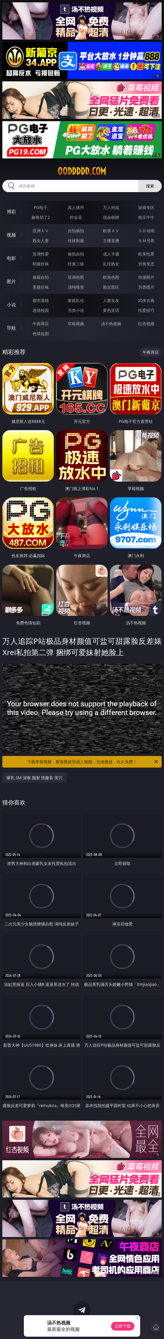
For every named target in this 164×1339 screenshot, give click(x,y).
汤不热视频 (111, 323)
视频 (11, 235)
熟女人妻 (41, 240)
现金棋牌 (111, 217)
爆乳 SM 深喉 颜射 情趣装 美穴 (34, 777)
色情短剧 (41, 333)
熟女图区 (111, 287)
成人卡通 (111, 254)
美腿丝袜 (41, 287)
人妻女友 (111, 300)
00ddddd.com (82, 171)
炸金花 (76, 217)
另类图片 (146, 287)
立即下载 (123, 1326)
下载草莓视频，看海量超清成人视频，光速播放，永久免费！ (93, 761)
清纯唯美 (76, 287)
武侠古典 (146, 300)
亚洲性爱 (41, 254)
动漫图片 (146, 277)
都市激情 (41, 300)
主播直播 (111, 240)
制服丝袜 (41, 264)
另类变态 (146, 264)
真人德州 (76, 207)
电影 (11, 258)
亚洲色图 (76, 277)
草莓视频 (76, 323)
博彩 (11, 211)
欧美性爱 (146, 254)
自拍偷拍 (76, 230)
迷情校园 (41, 310)
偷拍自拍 (76, 254)
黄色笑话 (111, 310)
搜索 (150, 186)
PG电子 (40, 207)
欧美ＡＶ (111, 230)
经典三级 (76, 264)
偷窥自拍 (41, 277)
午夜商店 (41, 323)
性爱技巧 (146, 310)
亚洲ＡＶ (41, 230)
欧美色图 (111, 277)
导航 (11, 328)
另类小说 (76, 310)
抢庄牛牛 (146, 217)
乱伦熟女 (111, 264)
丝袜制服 (76, 240)
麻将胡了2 (40, 217)
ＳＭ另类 (146, 240)
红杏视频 (146, 323)
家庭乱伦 (76, 300)
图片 (11, 281)
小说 (11, 304)
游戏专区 (146, 207)
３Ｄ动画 (146, 230)
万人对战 (111, 207)
